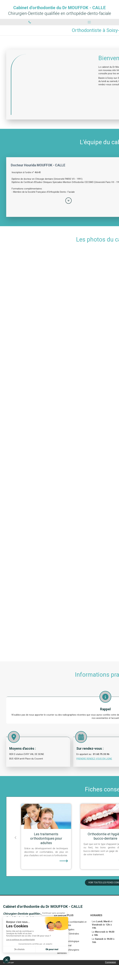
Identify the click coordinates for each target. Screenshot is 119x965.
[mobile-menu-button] (89, 22)
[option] (79, 836)
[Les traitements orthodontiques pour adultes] (79, 816)
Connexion (110, 962)
